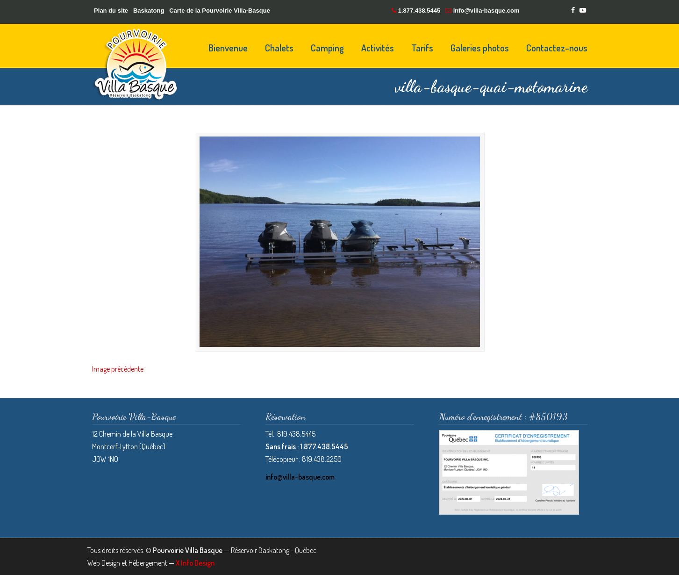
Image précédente (117, 369)
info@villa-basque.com (486, 10)
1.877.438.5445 (419, 10)
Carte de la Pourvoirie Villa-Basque (219, 10)
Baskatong (148, 10)
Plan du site (111, 10)
